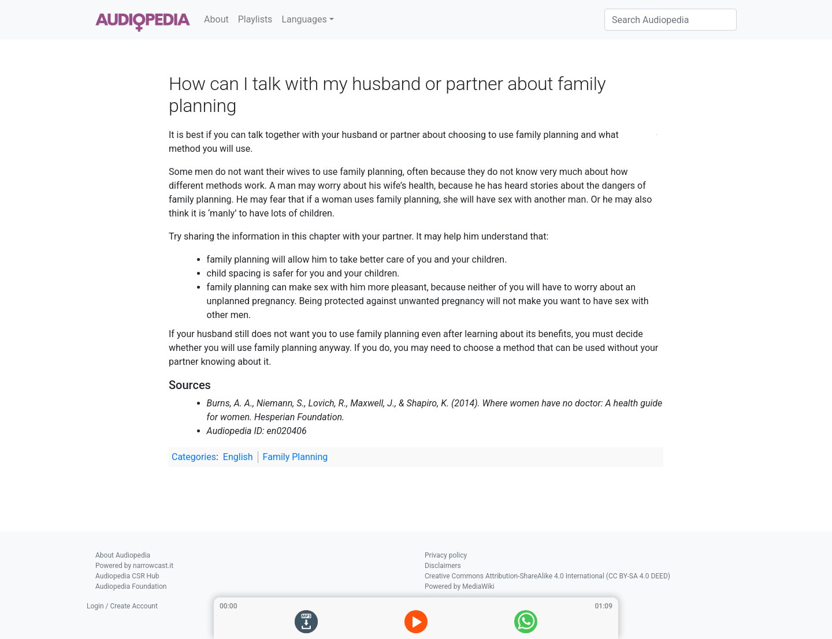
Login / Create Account (122, 606)
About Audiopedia (122, 555)
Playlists (255, 19)
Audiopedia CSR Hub (127, 576)
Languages (303, 19)
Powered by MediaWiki (460, 586)
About (216, 19)
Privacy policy (446, 555)
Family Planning (295, 456)
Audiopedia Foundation (130, 586)
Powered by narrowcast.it (134, 566)
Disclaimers (443, 566)
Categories (194, 456)
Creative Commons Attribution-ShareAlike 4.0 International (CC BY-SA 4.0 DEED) (547, 576)
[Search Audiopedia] (670, 20)
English (238, 456)
